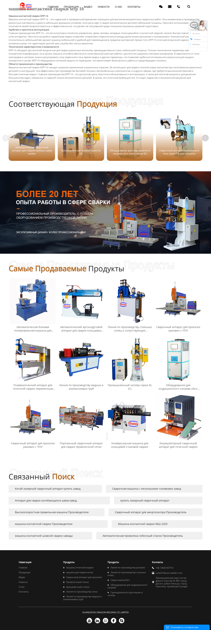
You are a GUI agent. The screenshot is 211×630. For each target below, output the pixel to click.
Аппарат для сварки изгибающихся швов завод (46, 500)
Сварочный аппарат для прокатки (84, 577)
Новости (23, 582)
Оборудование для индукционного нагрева (127, 586)
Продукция (24, 572)
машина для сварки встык (79, 572)
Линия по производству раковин (128, 567)
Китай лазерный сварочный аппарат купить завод (47, 488)
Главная (23, 567)
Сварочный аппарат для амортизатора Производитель (151, 512)
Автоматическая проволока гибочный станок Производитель (143, 536)
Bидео (22, 577)
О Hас (22, 586)
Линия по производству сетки (81, 591)
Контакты (24, 591)
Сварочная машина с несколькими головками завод (146, 488)
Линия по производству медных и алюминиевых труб (82, 598)
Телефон (195, 39)
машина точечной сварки (79, 567)
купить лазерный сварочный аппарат (144, 500)
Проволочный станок (77, 582)
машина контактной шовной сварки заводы (44, 536)
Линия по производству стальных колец (127, 574)
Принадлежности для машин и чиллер (125, 594)
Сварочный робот (120, 580)
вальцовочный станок (77, 586)
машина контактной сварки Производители (44, 524)
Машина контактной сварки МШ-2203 (142, 524)
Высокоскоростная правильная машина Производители (52, 512)
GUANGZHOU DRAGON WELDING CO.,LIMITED (105, 612)
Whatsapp (195, 44)
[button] (205, 138)
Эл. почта (195, 33)
